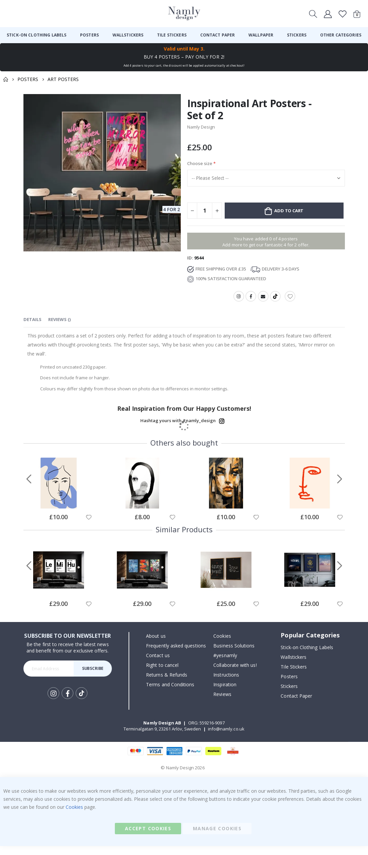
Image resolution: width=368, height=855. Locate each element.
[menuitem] (36, 35)
